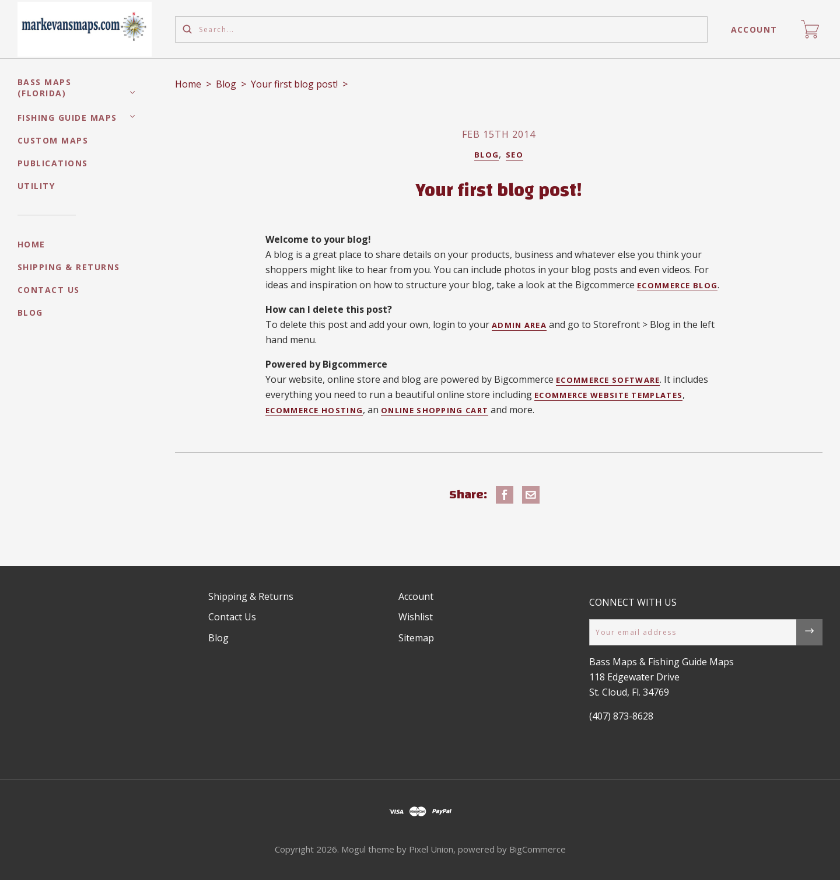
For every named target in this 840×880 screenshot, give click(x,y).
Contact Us (49, 289)
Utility (36, 185)
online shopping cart (434, 410)
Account (754, 29)
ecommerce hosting (314, 410)
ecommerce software (608, 380)
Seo (514, 154)
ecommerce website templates (608, 395)
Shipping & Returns (69, 267)
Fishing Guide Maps (67, 117)
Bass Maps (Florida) (45, 87)
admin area (519, 325)
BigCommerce (537, 849)
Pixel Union (431, 849)
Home (32, 244)
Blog (30, 312)
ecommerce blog (677, 285)
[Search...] (441, 29)
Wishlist (415, 616)
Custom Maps (53, 140)
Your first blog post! (294, 84)
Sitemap (416, 637)
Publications (53, 163)
